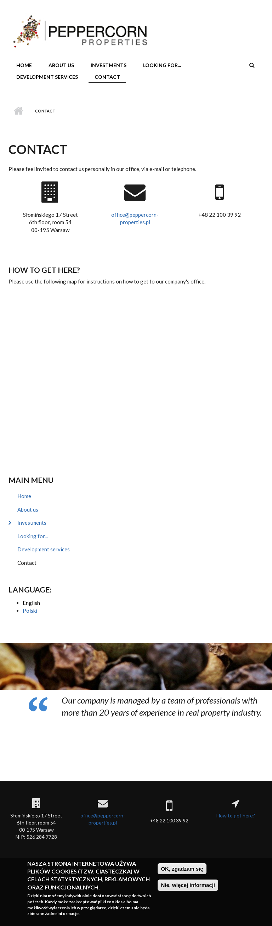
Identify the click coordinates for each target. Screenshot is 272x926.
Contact (107, 77)
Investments (108, 65)
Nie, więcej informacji (188, 885)
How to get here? (44, 269)
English (31, 603)
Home (24, 65)
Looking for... (162, 65)
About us (61, 65)
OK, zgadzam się (182, 869)
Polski (30, 610)
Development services (47, 77)
